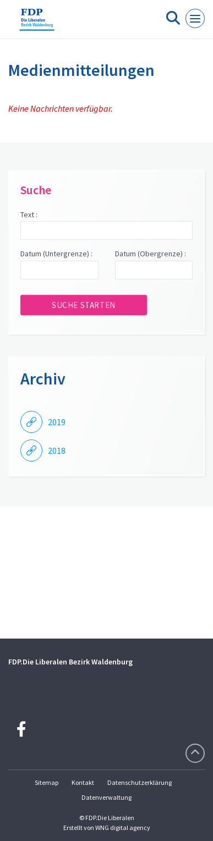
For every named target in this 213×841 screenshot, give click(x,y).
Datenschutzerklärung (139, 782)
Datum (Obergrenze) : (150, 254)
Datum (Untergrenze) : (56, 254)
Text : (28, 214)
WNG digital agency (122, 827)
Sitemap (46, 782)
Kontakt (83, 782)
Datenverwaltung (106, 797)
